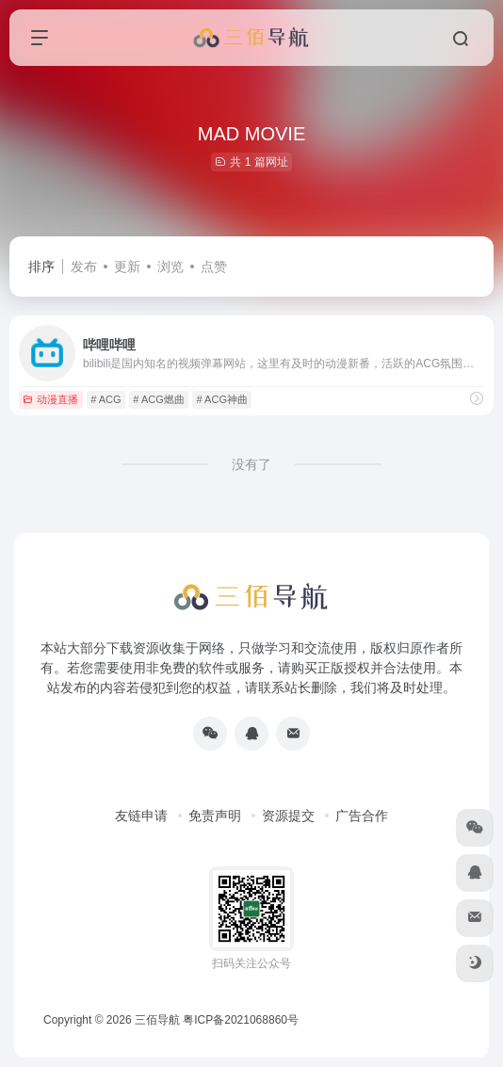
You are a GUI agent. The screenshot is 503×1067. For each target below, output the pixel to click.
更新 (127, 266)
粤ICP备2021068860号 (241, 1020)
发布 (84, 266)
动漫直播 (50, 399)
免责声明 (214, 815)
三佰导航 (157, 1020)
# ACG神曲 (222, 399)
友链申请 (141, 815)
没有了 (251, 464)
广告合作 (361, 815)
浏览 (170, 266)
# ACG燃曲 (158, 399)
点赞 (214, 266)
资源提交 (288, 815)
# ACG (105, 399)
